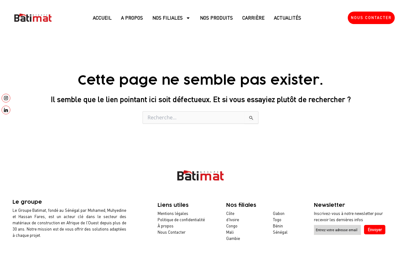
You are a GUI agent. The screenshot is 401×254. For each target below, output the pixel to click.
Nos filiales (171, 17)
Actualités (287, 18)
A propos (132, 18)
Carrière (253, 18)
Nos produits (216, 18)
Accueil (102, 18)
